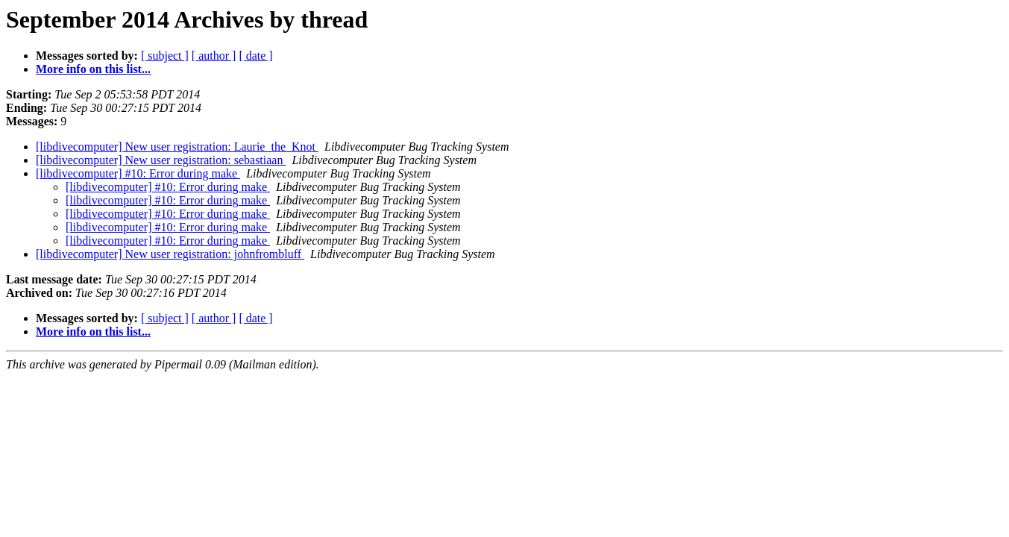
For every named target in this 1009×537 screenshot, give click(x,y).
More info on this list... (93, 69)
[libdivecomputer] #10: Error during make (138, 173)
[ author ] (214, 55)
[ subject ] (165, 55)
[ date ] (255, 55)
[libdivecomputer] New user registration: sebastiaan (161, 160)
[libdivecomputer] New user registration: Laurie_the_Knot (177, 146)
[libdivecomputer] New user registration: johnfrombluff (170, 254)
